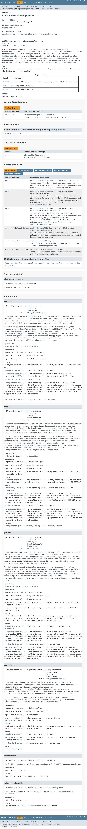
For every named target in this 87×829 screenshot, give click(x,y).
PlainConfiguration (48, 34)
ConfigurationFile (10, 34)
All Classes (47, 6)
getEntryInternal (37, 228)
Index (45, 2)
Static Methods (25, 170)
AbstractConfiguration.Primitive (39, 115)
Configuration (8, 28)
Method (30, 9)
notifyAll (59, 263)
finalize (22, 263)
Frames (26, 6)
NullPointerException (14, 379)
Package (12, 2)
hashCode (41, 263)
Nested (11, 9)
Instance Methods (43, 170)
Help (50, 2)
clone (6, 263)
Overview (4, 2)
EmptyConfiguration (29, 34)
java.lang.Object (8, 20)
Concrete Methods (13, 174)
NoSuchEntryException (14, 370)
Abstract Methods (62, 170)
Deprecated (37, 2)
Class (70, 180)
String (41, 180)
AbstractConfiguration (34, 155)
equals (14, 263)
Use (25, 2)
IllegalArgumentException (15, 374)
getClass (32, 263)
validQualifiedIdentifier (41, 249)
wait (77, 263)
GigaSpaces (13, 826)
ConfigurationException (36, 313)
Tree (29, 2)
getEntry (33, 180)
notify (50, 263)
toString (69, 263)
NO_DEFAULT (18, 134)
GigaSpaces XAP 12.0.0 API (76, 1)
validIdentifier (37, 241)
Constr (23, 9)
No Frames (35, 6)
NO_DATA (7, 134)
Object (13, 43)
